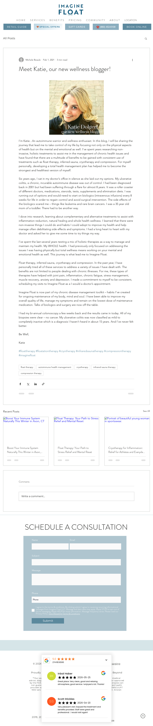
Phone (35, 593)
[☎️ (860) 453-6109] (106, 27)
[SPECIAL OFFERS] (48, 27)
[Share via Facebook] (20, 384)
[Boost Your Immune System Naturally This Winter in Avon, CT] (25, 429)
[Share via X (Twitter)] (27, 384)
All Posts (9, 38)
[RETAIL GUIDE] (17, 27)
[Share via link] (43, 384)
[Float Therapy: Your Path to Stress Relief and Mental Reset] (76, 429)
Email (72, 540)
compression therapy (31, 373)
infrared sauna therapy (104, 367)
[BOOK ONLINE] (137, 27)
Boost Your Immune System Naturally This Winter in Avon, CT (24, 450)
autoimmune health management (54, 367)
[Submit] (48, 621)
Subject (35, 556)
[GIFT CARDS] (77, 27)
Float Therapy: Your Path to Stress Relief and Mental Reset (75, 450)
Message (36, 570)
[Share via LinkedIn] (35, 384)
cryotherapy (82, 367)
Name (35, 540)
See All (146, 411)
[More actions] (132, 60)
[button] (95, 20)
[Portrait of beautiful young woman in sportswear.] (127, 429)
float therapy (27, 367)
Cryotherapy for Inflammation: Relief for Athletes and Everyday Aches (126, 450)
